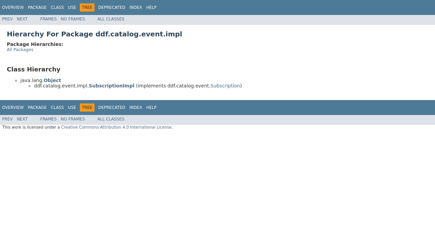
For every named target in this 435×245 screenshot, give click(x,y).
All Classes (111, 19)
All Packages (20, 49)
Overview (13, 7)
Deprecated (111, 7)
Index (135, 7)
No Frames (73, 19)
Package (37, 7)
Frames (48, 19)
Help (151, 7)
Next (22, 19)
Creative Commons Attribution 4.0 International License (116, 127)
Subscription (225, 85)
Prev (7, 19)
